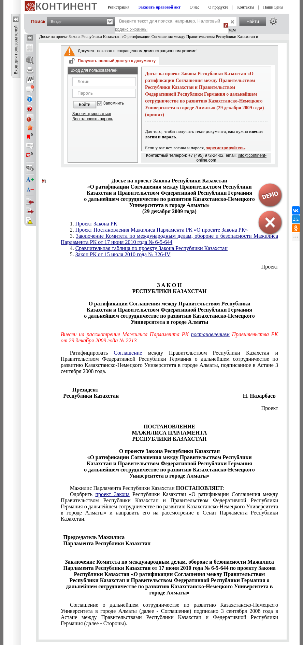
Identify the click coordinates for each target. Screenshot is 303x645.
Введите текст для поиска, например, (167, 25)
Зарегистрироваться (91, 113)
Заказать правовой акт (160, 7)
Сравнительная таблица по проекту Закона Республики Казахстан (151, 248)
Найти (252, 21)
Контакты (245, 7)
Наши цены (273, 7)
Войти (84, 104)
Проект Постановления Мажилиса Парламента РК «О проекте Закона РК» (161, 230)
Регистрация (119, 7)
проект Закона (112, 494)
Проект (269, 267)
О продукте (218, 7)
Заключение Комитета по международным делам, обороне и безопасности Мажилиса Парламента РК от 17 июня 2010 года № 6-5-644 (169, 239)
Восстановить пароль (92, 118)
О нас (195, 7)
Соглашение (128, 353)
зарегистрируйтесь (225, 148)
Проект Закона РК (96, 224)
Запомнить (113, 103)
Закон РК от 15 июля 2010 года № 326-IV (123, 254)
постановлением (210, 334)
